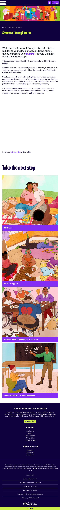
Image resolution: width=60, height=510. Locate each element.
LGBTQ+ (30, 53)
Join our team (30, 436)
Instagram (30, 452)
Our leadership (30, 440)
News (30, 433)
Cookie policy (30, 475)
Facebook (30, 455)
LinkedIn (30, 450)
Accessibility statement (30, 479)
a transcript (16, 152)
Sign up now (30, 421)
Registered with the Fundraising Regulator (30, 494)
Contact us (30, 431)
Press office (30, 438)
